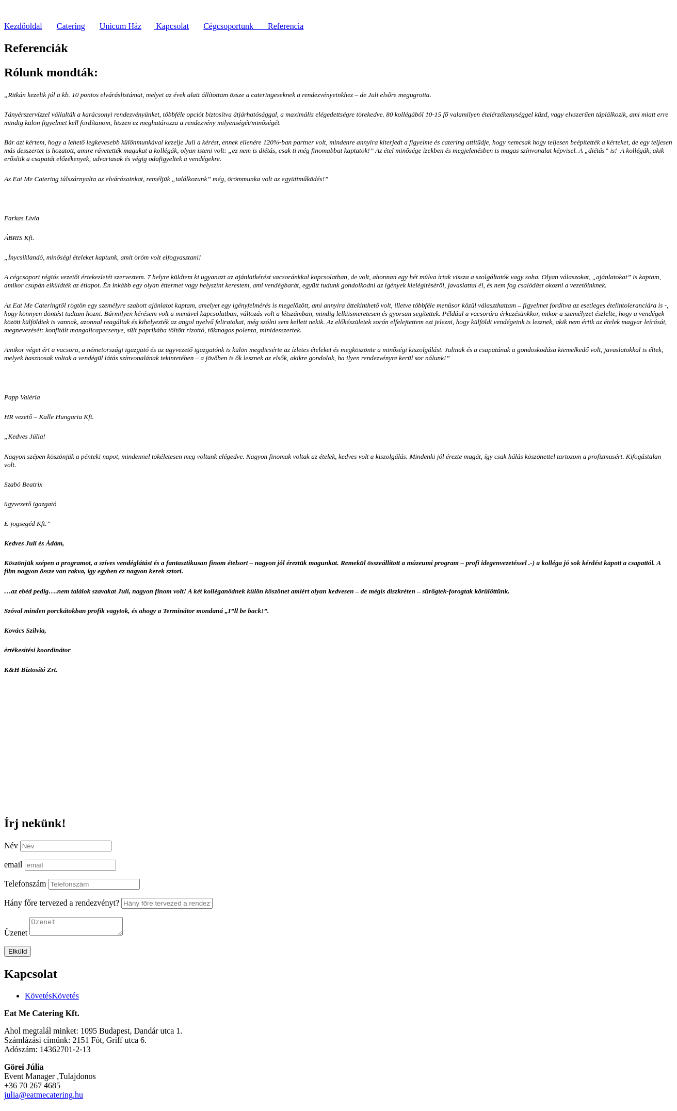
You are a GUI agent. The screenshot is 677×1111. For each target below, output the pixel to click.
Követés (65, 998)
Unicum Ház (120, 26)
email (13, 864)
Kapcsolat (172, 26)
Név (11, 845)
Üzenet (15, 935)
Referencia (285, 26)
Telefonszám (25, 883)
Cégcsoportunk (235, 26)
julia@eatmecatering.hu (43, 1097)
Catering (71, 26)
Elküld (17, 954)
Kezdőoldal (23, 26)
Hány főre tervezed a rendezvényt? (61, 902)
